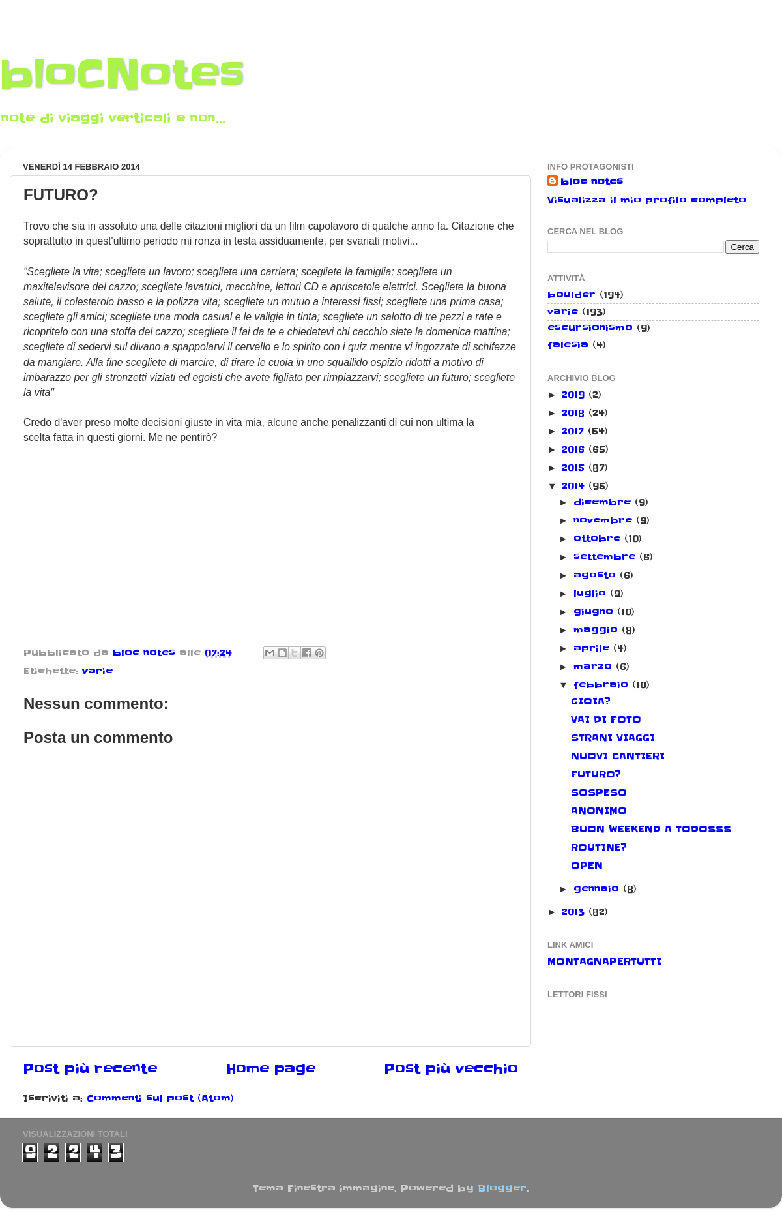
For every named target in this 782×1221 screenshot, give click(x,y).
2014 (575, 485)
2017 (575, 431)
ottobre (598, 538)
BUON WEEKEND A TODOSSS (651, 829)
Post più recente (90, 1069)
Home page (270, 1069)
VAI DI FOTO (606, 719)
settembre (606, 557)
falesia (567, 345)
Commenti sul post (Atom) (160, 1098)
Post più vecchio (451, 1069)
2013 (575, 911)
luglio (591, 593)
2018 (575, 412)
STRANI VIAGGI (613, 737)
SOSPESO (599, 792)
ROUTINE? (599, 847)
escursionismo (590, 328)
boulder (571, 294)
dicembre (604, 502)
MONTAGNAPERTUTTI (604, 961)
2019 (575, 394)
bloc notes (591, 181)
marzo (594, 666)
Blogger (502, 1188)
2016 (575, 449)
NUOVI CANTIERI (618, 755)
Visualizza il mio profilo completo (646, 200)
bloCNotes (122, 75)
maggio (597, 630)
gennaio (598, 889)
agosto (596, 575)
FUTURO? (596, 774)
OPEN (587, 865)
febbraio (602, 684)
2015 (575, 467)
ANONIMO (599, 810)
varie (97, 671)
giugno (595, 611)
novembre (604, 520)
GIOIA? (591, 701)
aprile (593, 648)
